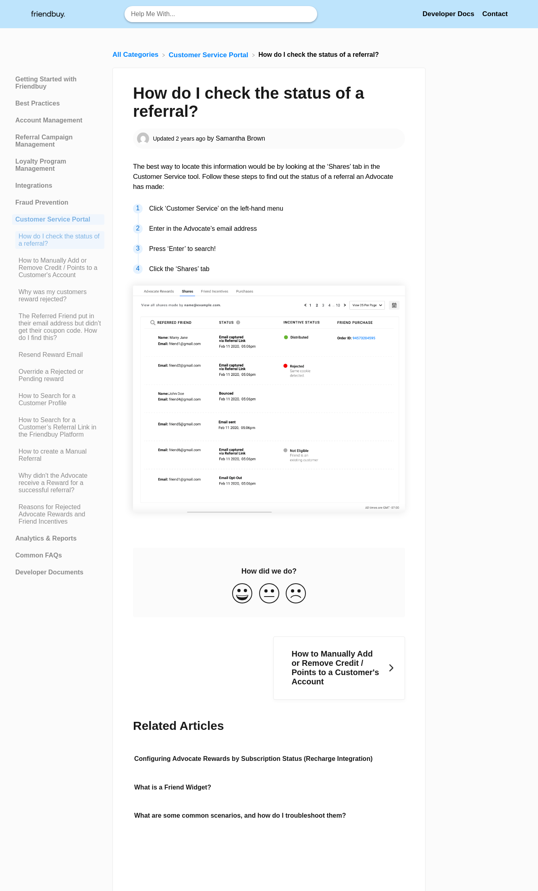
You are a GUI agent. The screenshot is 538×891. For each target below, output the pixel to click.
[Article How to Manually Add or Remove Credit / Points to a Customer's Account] (58, 267)
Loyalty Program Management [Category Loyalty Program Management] (40, 165)
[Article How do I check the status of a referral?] (58, 240)
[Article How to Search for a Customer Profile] (58, 399)
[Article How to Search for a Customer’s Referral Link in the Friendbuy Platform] (58, 427)
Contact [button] (495, 14)
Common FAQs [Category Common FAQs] (38, 555)
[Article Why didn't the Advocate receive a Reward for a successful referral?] (58, 482)
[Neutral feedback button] (269, 594)
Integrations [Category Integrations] (33, 185)
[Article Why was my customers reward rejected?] (58, 296)
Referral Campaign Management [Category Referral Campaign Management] (44, 141)
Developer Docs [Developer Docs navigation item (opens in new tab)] (449, 14)
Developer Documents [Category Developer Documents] (49, 572)
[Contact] (495, 13)
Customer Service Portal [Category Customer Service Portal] (52, 219)
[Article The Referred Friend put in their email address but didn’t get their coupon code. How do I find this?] (58, 327)
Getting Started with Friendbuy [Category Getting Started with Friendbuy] (46, 83)
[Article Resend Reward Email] (58, 355)
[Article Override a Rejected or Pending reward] (58, 375)
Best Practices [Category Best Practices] (37, 103)
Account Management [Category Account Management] (48, 120)
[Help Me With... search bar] (221, 14)
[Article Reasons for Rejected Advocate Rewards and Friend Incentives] (58, 514)
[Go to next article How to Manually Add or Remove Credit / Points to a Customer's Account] (339, 668)
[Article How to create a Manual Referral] (58, 455)
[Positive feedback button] (242, 594)
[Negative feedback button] (295, 594)
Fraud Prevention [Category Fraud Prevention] (42, 202)
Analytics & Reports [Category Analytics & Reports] (46, 538)
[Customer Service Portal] (209, 54)
